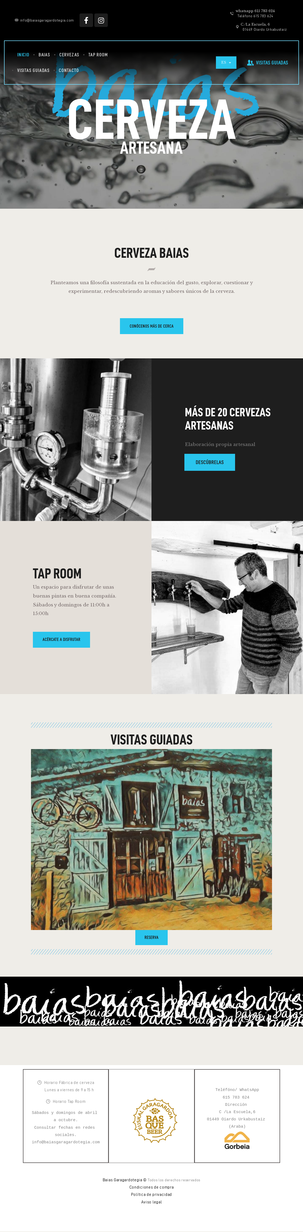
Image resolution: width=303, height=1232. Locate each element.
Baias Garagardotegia (122, 1180)
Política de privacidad (151, 1195)
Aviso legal (151, 1202)
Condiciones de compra (151, 1188)
